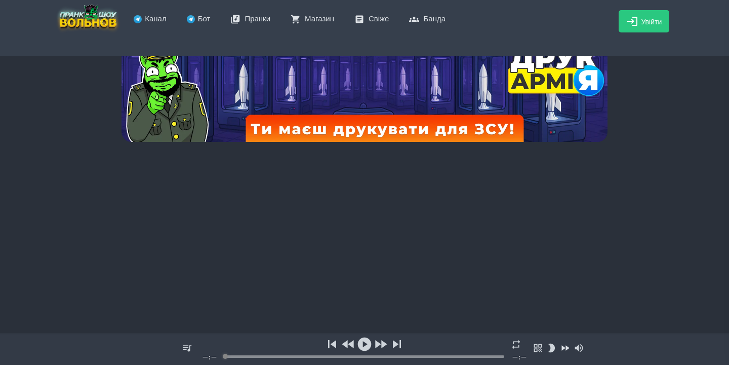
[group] (364, 349)
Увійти (644, 21)
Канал (150, 18)
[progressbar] (364, 356)
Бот (199, 18)
